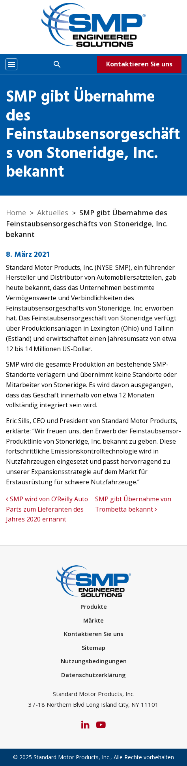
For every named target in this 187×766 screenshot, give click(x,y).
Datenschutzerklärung (93, 675)
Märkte (93, 620)
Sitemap (93, 647)
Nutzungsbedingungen (94, 661)
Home (16, 212)
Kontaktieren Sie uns (139, 64)
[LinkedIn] (85, 724)
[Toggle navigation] (11, 64)
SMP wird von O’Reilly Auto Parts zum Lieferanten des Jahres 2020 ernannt (47, 509)
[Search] (57, 64)
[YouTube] (101, 724)
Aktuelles (52, 212)
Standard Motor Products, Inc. (72, 757)
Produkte (93, 606)
